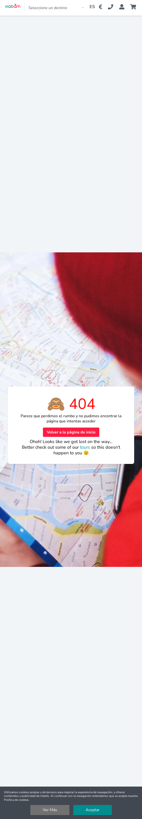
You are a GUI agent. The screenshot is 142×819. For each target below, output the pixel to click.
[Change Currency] (101, 7)
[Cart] (134, 7)
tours (85, 447)
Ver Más (50, 810)
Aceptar (93, 810)
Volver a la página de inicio (71, 432)
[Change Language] (90, 7)
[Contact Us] (113, 7)
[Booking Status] (124, 7)
